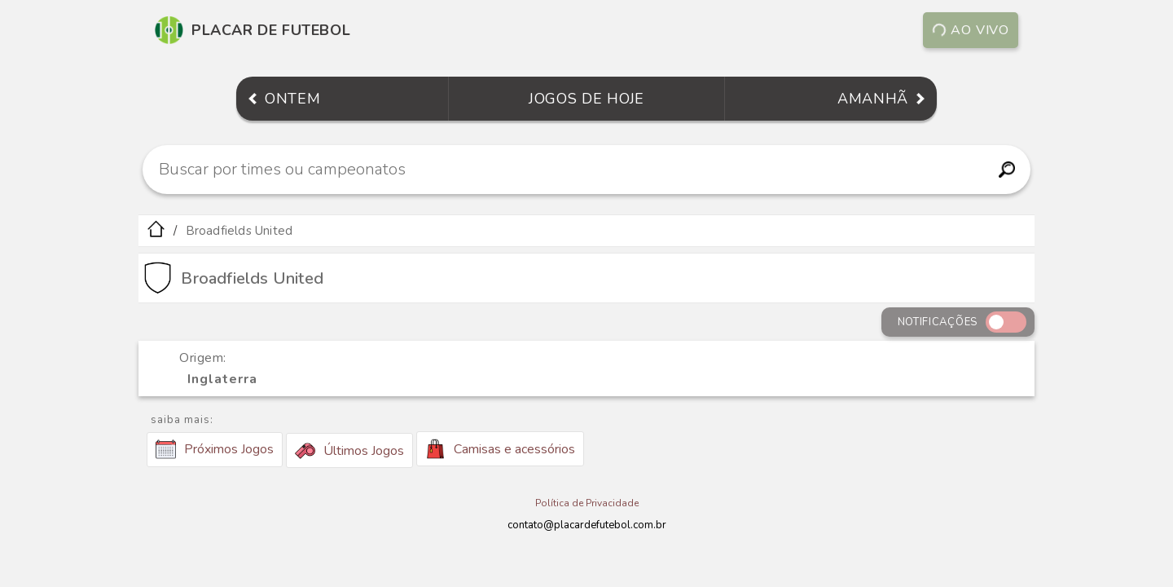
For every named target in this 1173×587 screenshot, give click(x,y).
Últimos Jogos (349, 451)
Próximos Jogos (215, 449)
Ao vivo (971, 30)
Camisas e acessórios (500, 449)
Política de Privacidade (587, 503)
